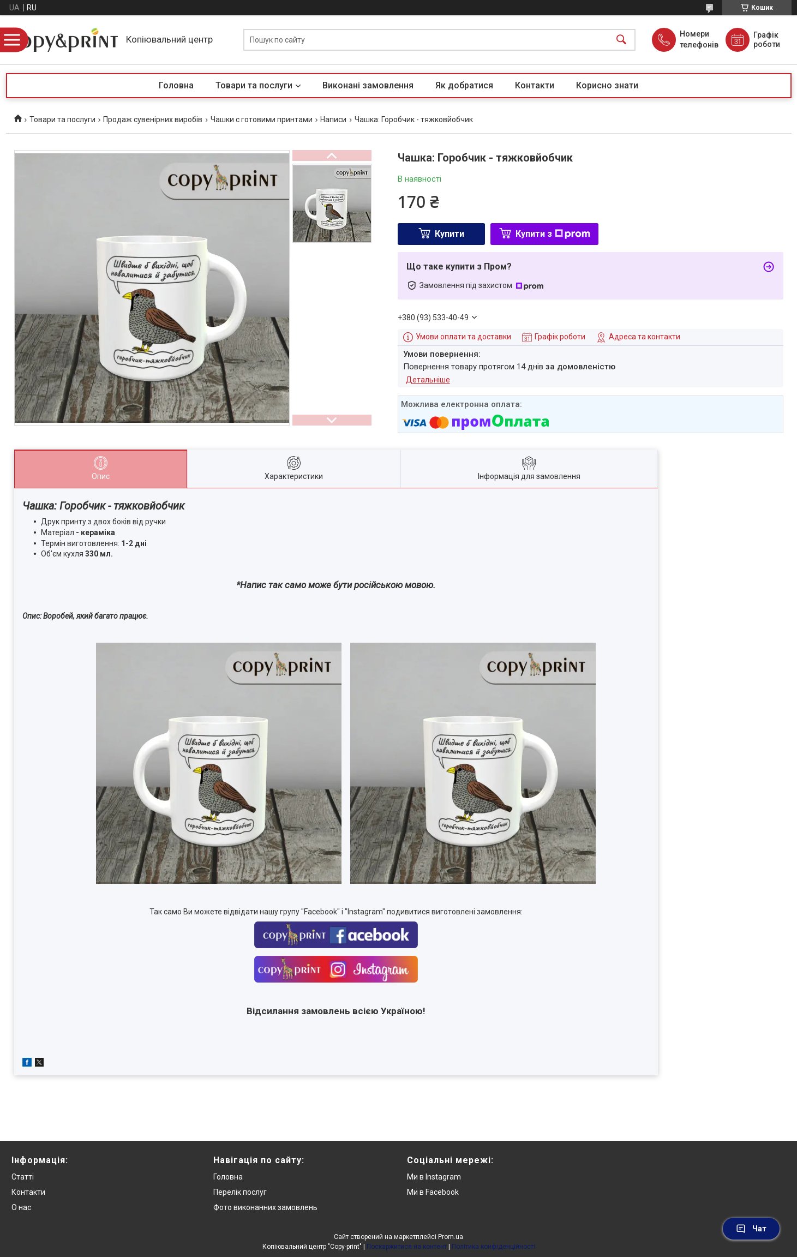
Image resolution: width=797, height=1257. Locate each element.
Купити (449, 234)
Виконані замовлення (368, 85)
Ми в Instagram (434, 1176)
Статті (22, 1176)
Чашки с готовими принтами (262, 119)
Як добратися (464, 85)
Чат (751, 1229)
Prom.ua (450, 1237)
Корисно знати (607, 85)
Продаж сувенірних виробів (152, 119)
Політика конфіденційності (493, 1246)
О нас (21, 1207)
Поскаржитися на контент (407, 1246)
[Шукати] (621, 40)
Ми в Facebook (433, 1192)
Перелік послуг (240, 1192)
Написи (333, 119)
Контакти (534, 85)
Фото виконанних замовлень (265, 1207)
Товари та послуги (253, 85)
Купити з (553, 234)
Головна (176, 85)
